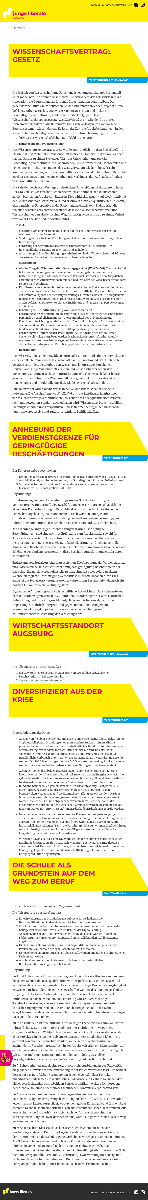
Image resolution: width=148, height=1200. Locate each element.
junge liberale (17, 1191)
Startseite (18, 28)
